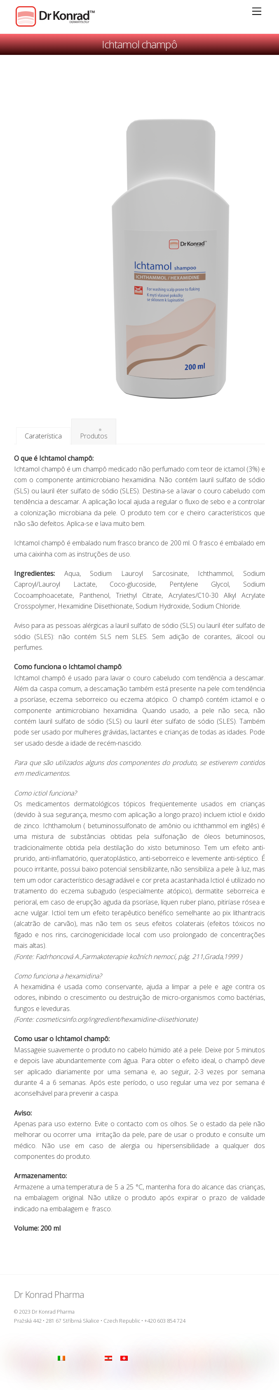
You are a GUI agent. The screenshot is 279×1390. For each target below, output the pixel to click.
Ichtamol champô (140, 44)
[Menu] (257, 11)
